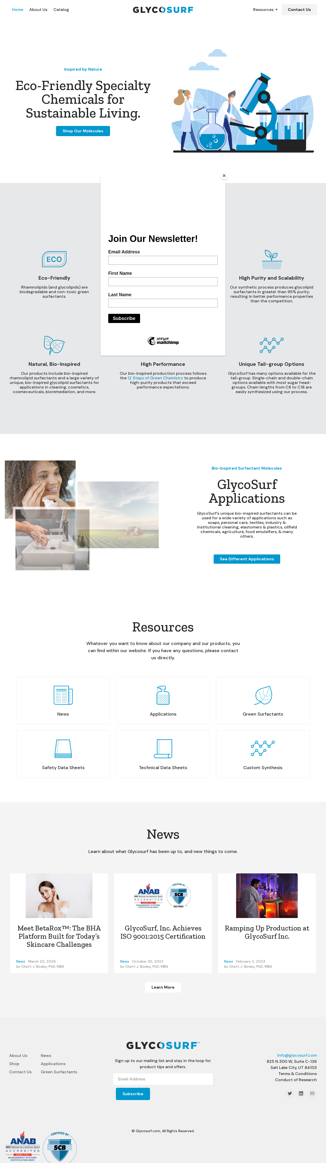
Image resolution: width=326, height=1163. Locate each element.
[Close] (224, 175)
